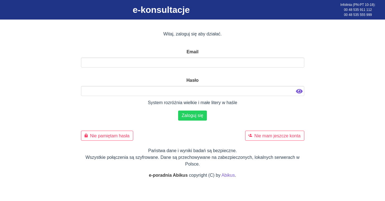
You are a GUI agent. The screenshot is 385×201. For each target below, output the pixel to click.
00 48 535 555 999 (358, 15)
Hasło (192, 80)
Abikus (228, 175)
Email (192, 51)
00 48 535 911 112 (358, 10)
